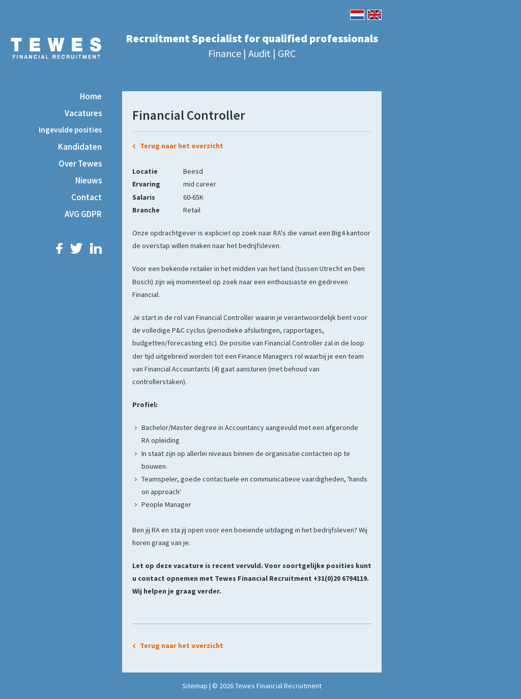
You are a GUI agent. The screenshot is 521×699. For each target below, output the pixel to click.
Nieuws (88, 180)
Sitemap (195, 685)
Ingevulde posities (70, 130)
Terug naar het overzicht (181, 145)
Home (91, 96)
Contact (86, 197)
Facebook (59, 248)
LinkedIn (96, 248)
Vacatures (83, 113)
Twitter (76, 248)
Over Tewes (80, 163)
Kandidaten (80, 146)
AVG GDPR (83, 214)
